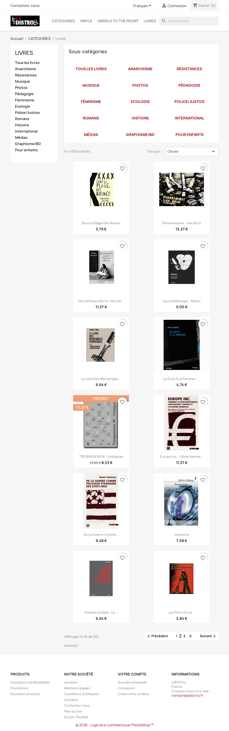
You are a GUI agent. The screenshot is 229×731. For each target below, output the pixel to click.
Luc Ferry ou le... (182, 612)
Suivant (208, 636)
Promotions (19, 688)
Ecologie (22, 106)
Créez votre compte (133, 694)
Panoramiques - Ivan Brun (181, 223)
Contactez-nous (25, 5)
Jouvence (181, 534)
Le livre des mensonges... (101, 379)
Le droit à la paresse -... (181, 379)
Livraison (71, 682)
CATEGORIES (63, 20)
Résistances (26, 75)
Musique (22, 81)
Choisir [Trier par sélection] (192, 151)
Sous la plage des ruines (101, 223)
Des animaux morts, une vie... (101, 301)
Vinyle (86, 20)
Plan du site (73, 711)
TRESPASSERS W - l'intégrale (101, 456)
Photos (21, 87)
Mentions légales (77, 688)
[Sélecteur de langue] (143, 6)
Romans (22, 119)
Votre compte (132, 674)
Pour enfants (26, 150)
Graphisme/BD (28, 144)
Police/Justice (27, 112)
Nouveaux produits (25, 694)
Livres (150, 20)
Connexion (126, 688)
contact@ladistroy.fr (187, 695)
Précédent (157, 636)
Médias (21, 137)
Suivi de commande (132, 682)
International (26, 131)
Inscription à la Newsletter (30, 682)
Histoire (22, 125)
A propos (71, 700)
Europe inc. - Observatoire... (181, 456)
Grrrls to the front (118, 20)
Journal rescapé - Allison (182, 301)
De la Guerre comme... (101, 534)
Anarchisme (25, 69)
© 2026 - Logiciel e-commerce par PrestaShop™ (115, 725)
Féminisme (24, 100)
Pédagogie (24, 94)
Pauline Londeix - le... (101, 612)
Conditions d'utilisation (82, 694)
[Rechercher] (188, 20)
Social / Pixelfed (76, 717)
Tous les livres (27, 62)
